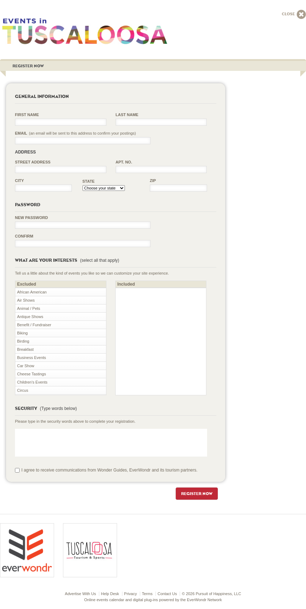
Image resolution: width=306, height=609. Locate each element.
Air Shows (26, 300)
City (19, 180)
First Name (27, 115)
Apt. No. (124, 162)
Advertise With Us (80, 594)
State (89, 181)
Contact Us (167, 594)
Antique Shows (30, 316)
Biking (22, 333)
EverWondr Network (204, 600)
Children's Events (32, 382)
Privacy (130, 594)
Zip (153, 180)
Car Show (25, 366)
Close (294, 14)
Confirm (24, 236)
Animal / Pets (28, 308)
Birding (23, 341)
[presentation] (69, 443)
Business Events (31, 357)
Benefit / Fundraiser (34, 325)
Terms (147, 594)
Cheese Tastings (31, 374)
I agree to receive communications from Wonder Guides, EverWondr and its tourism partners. (109, 470)
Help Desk (110, 594)
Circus (22, 390)
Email (75, 133)
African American (32, 292)
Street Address (33, 162)
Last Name (127, 115)
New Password (31, 217)
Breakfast (25, 349)
